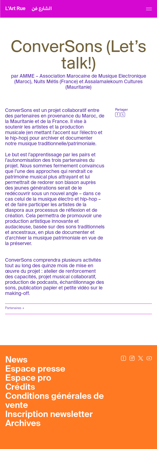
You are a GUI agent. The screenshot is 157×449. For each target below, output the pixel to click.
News (16, 360)
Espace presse (35, 369)
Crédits (20, 387)
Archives (23, 424)
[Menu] (149, 9)
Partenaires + (14, 308)
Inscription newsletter (49, 414)
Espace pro (28, 378)
